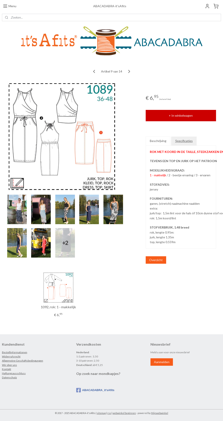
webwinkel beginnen (124, 413)
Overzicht (156, 260)
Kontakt (6, 369)
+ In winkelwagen (181, 115)
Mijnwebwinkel (159, 413)
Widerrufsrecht (11, 356)
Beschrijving (158, 141)
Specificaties (184, 141)
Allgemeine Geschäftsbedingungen (22, 360)
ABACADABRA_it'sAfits (95, 390)
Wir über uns (9, 365)
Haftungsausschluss (14, 373)
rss (109, 413)
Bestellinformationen (14, 352)
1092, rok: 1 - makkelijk (58, 307)
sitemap (101, 413)
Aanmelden (161, 362)
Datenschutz (9, 377)
